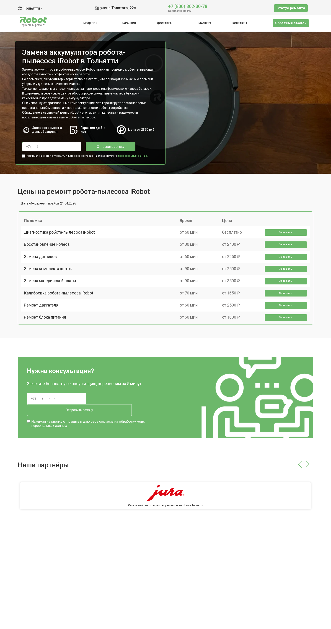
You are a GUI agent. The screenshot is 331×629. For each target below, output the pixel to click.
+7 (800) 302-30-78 (187, 6)
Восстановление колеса (48, 252)
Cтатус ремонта (291, 8)
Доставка (164, 23)
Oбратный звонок (291, 23)
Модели (89, 23)
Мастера (205, 23)
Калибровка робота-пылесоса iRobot (60, 315)
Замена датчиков (42, 268)
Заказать (284, 236)
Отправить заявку (104, 146)
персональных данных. (133, 154)
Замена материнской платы (52, 299)
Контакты (240, 23)
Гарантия (129, 23)
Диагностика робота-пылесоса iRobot (61, 236)
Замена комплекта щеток (50, 283)
